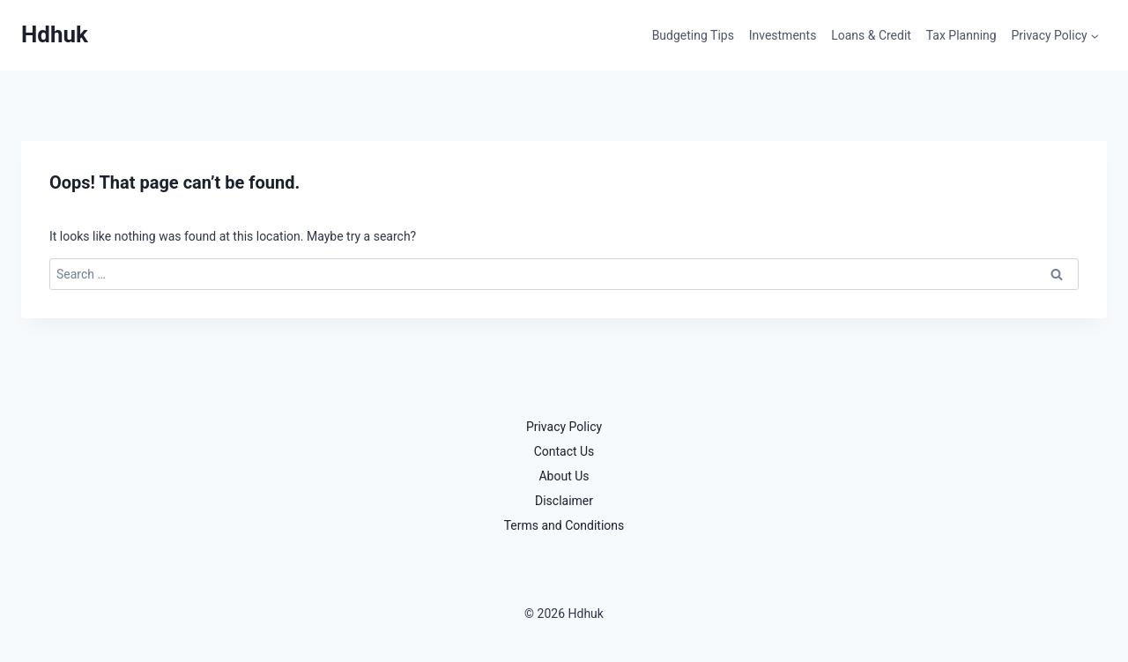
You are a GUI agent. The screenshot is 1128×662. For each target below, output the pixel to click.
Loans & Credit (871, 35)
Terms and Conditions (564, 525)
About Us (563, 476)
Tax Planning (961, 35)
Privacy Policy (564, 427)
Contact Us (564, 451)
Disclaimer (564, 501)
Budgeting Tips (693, 35)
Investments (783, 35)
